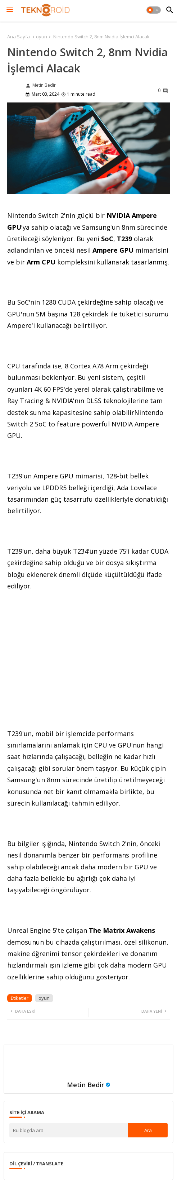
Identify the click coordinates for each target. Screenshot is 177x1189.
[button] (153, 10)
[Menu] (9, 10)
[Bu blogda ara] (68, 1130)
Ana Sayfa (18, 36)
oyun (41, 36)
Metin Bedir (85, 1084)
